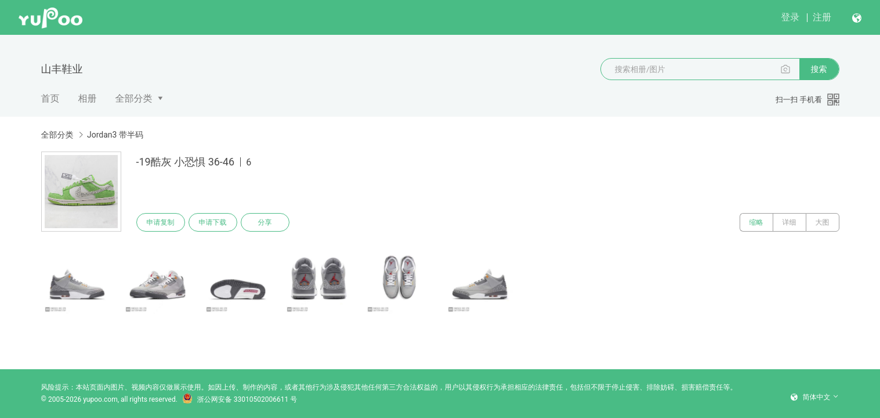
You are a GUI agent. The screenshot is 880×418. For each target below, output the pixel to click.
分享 (265, 222)
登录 (790, 17)
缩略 (756, 222)
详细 (789, 222)
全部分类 (134, 98)
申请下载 (213, 222)
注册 (822, 17)
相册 (87, 98)
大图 (823, 222)
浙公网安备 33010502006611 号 (239, 399)
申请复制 (161, 222)
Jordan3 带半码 (115, 134)
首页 (50, 98)
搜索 (819, 69)
